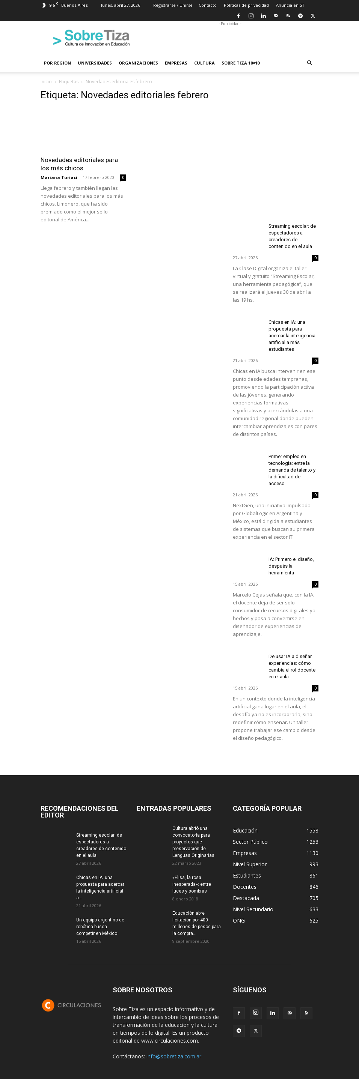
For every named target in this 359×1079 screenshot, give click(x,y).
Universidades (95, 63)
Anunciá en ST (290, 5)
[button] (309, 63)
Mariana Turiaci (59, 177)
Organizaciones (138, 63)
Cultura (204, 63)
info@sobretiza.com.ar (173, 1056)
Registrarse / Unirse (173, 5)
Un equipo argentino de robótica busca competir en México (100, 926)
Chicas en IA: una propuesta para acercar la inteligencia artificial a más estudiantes (291, 335)
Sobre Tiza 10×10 (240, 63)
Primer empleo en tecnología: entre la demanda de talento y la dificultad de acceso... (291, 470)
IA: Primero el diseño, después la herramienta (291, 566)
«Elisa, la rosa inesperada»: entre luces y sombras (191, 884)
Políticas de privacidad (246, 5)
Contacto (208, 5)
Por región (57, 63)
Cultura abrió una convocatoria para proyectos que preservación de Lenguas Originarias (193, 842)
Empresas (176, 63)
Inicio (46, 81)
